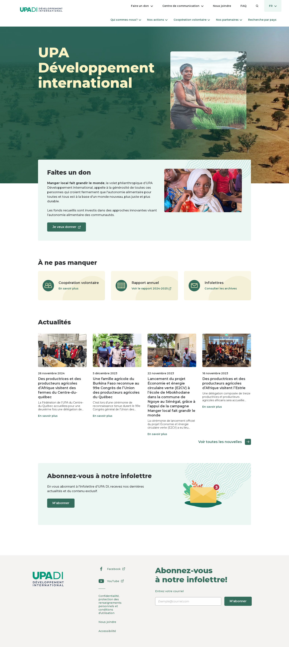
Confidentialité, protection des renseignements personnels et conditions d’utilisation (109, 604)
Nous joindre (107, 621)
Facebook (109, 569)
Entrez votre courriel (204, 597)
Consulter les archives (221, 288)
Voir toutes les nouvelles (224, 442)
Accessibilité (107, 630)
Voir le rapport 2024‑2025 (151, 289)
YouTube (109, 581)
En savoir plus (68, 288)
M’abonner (61, 503)
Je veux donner (67, 228)
